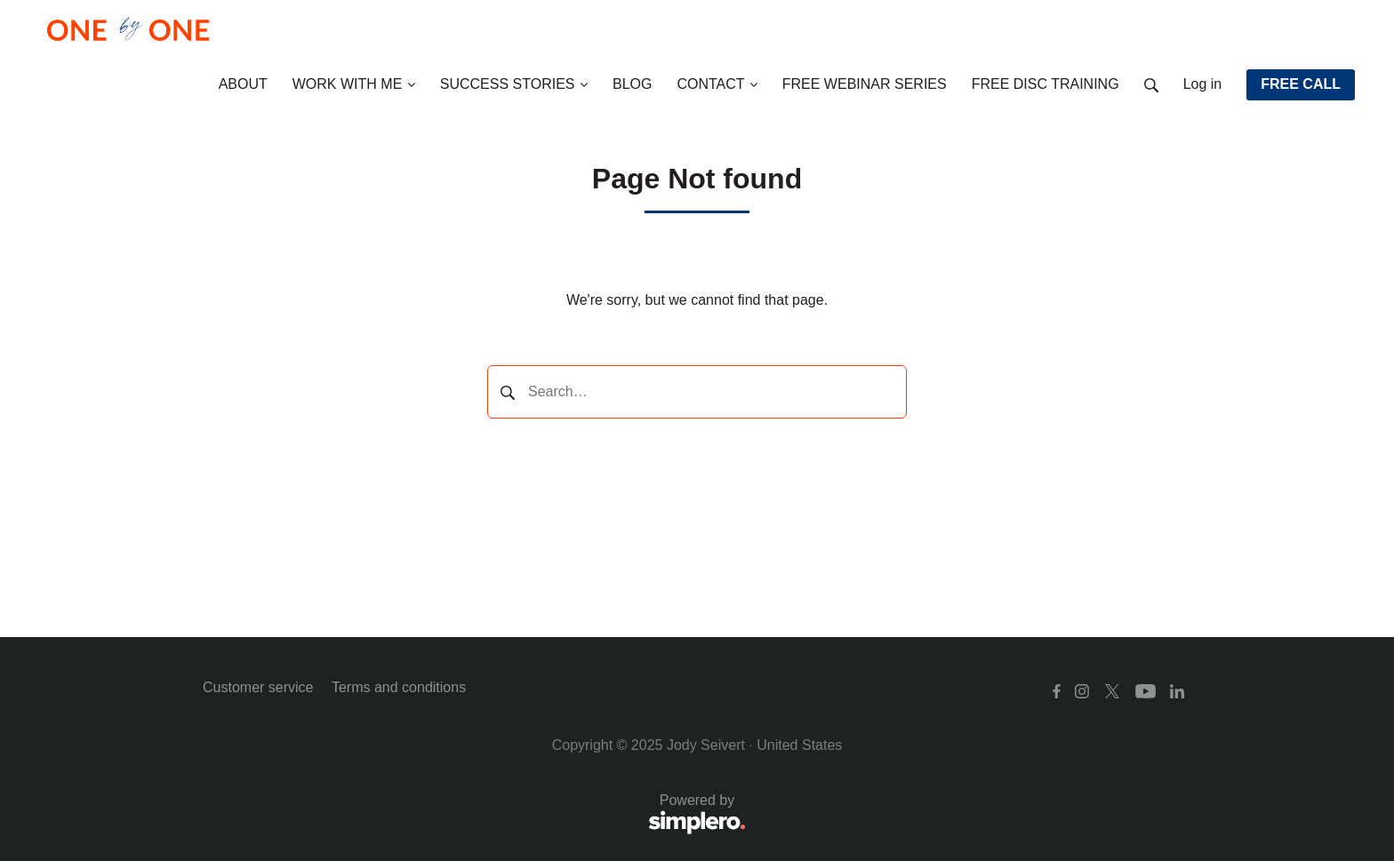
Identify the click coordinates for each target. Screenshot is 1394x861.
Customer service (258, 687)
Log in (1202, 84)
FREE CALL (1301, 84)
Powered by (474, 815)
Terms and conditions (399, 687)
